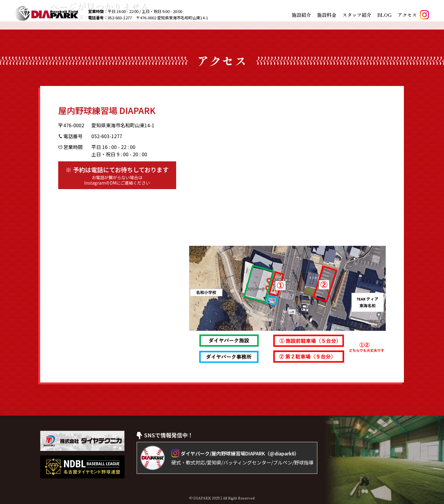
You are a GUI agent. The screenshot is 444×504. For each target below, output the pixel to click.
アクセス (407, 14)
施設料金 (326, 14)
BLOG (384, 14)
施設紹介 (301, 14)
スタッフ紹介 (356, 14)
